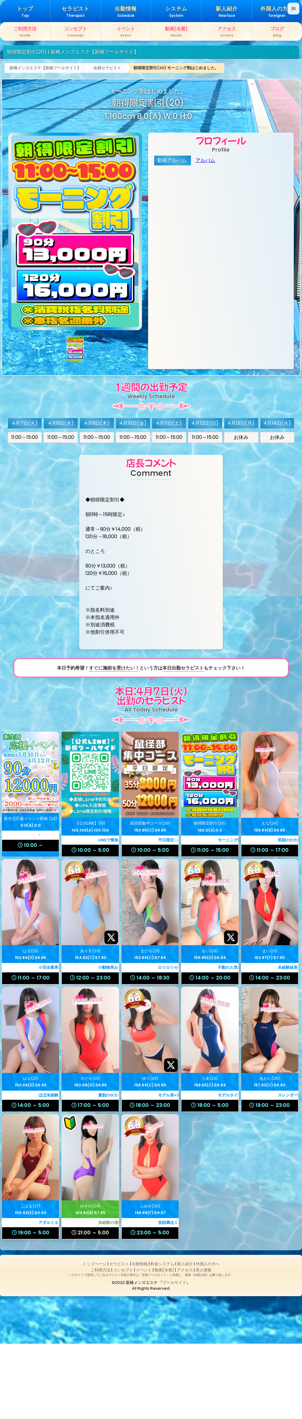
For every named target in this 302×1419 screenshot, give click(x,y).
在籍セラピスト (107, 143)
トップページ (94, 1339)
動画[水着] (164, 1345)
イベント (144, 1345)
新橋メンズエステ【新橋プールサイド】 (45, 143)
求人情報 (203, 1345)
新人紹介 (185, 1339)
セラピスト (119, 1339)
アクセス (185, 1345)
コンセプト (123, 1345)
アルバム (205, 235)
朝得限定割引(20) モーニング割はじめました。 (176, 143)
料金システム (162, 1339)
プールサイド (174, 1358)
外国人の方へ (208, 1339)
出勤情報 (140, 1339)
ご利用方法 (100, 1345)
